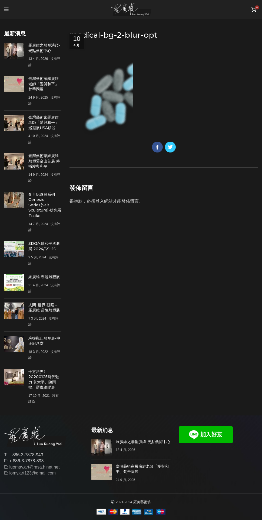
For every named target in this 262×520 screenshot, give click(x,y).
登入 (99, 201)
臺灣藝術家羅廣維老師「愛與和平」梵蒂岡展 (43, 84)
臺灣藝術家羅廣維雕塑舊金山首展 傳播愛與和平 (44, 161)
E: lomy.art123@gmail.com (30, 473)
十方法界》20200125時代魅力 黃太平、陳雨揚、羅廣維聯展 (43, 379)
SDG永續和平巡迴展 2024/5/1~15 (44, 246)
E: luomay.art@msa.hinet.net (31, 467)
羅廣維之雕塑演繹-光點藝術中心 (44, 48)
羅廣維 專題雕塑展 (44, 276)
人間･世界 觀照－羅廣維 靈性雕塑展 (44, 308)
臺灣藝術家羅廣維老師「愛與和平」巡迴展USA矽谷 (43, 122)
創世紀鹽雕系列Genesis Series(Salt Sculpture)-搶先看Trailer (44, 205)
